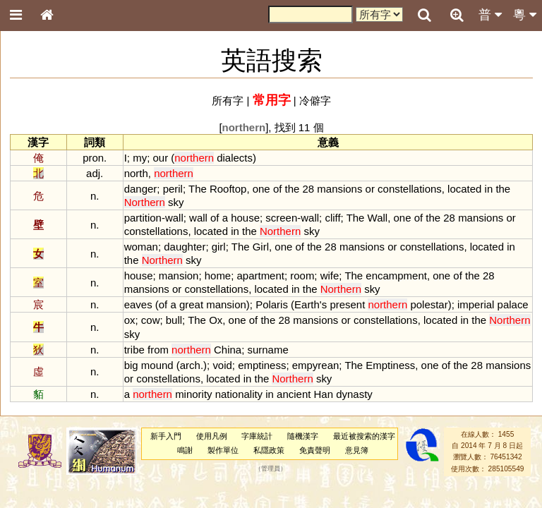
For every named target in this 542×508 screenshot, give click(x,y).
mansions (339, 189)
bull (174, 320)
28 (309, 189)
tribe (134, 350)
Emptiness (390, 365)
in (489, 189)
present (347, 304)
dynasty (354, 394)
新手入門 (165, 436)
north (136, 173)
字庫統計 (256, 436)
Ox (215, 320)
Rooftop (228, 189)
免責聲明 (314, 450)
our (160, 158)
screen (281, 218)
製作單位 (223, 450)
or (370, 189)
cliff (332, 218)
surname (267, 350)
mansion (179, 276)
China (227, 350)
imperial (475, 304)
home (218, 276)
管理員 (270, 468)
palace (513, 304)
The (197, 189)
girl (219, 247)
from (158, 350)
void (221, 365)
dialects (235, 158)
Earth (307, 304)
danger (140, 189)
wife (329, 276)
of (277, 189)
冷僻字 (315, 101)
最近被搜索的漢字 (364, 436)
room (302, 276)
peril (173, 189)
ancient (294, 394)
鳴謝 (185, 450)
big (131, 365)
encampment (396, 276)
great (191, 304)
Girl (261, 247)
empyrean (315, 365)
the (292, 189)
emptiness (262, 365)
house (245, 218)
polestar (428, 304)
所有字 (227, 101)
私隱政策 (268, 450)
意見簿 (356, 450)
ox (130, 320)
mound (157, 365)
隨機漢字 (302, 436)
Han (323, 394)
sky (175, 202)
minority (193, 394)
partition (143, 218)
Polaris (271, 304)
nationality (239, 394)
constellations (410, 189)
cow (150, 320)
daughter (184, 247)
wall (174, 218)
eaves (138, 304)
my (140, 158)
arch (190, 365)
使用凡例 (211, 436)
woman (141, 247)
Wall (378, 218)
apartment (260, 276)
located (464, 189)
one (261, 189)
